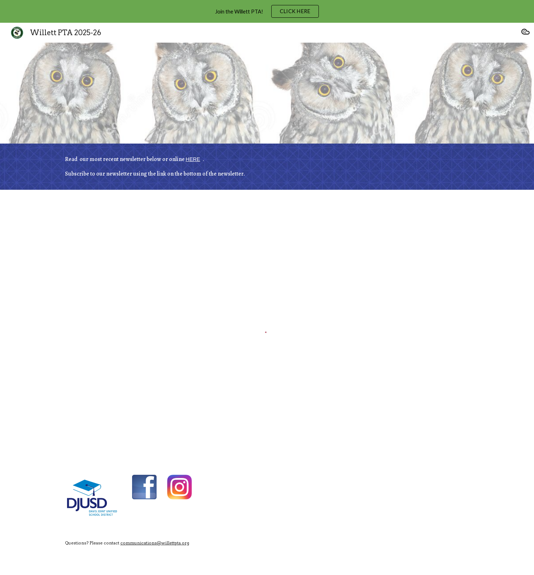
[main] (267, 166)
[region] (267, 11)
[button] (525, 32)
